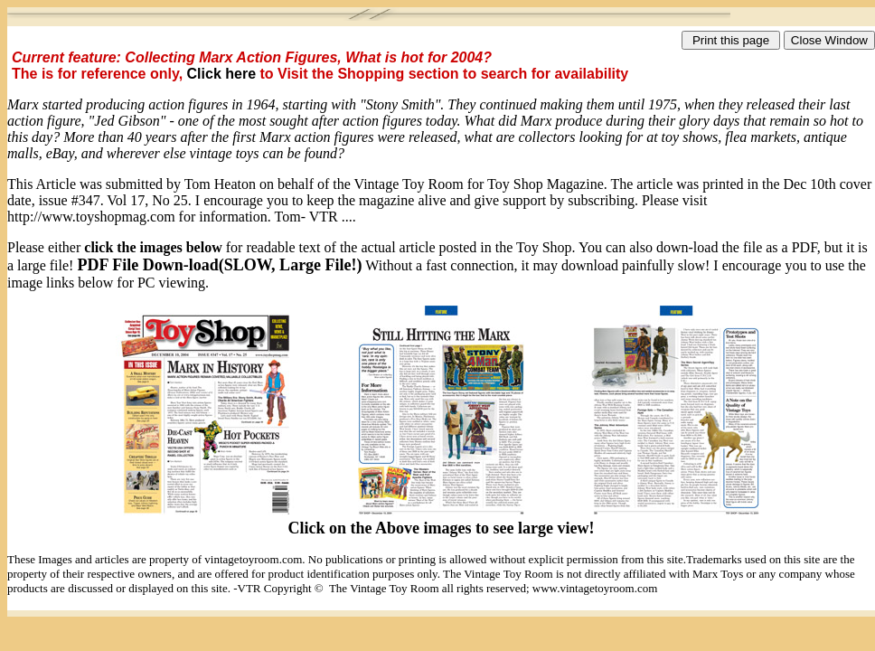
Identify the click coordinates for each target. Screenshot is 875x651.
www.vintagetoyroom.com (595, 588)
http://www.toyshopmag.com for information (137, 216)
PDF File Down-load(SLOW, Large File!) (219, 265)
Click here (223, 73)
